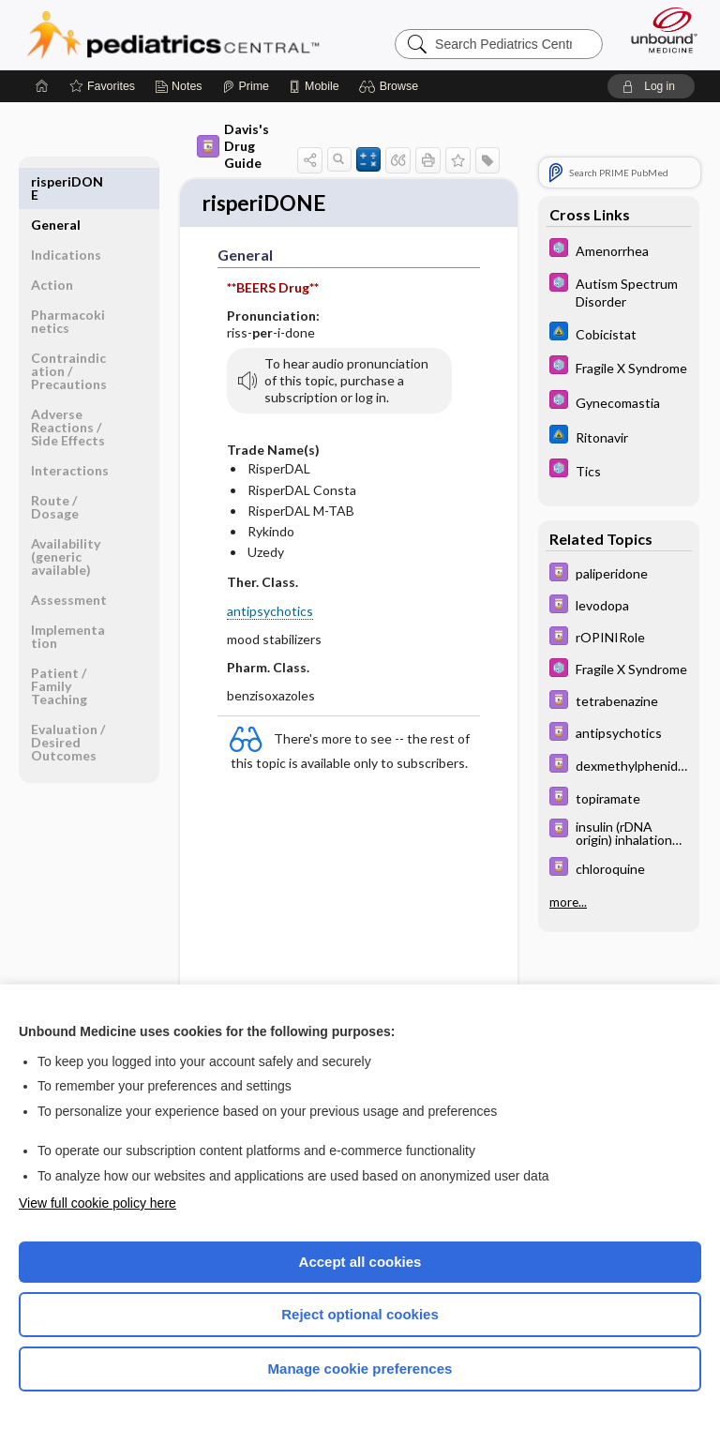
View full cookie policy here (97, 1203)
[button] (391, 86)
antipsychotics (270, 613)
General (56, 181)
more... (568, 902)
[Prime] (245, 86)
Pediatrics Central (173, 34)
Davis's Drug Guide (233, 146)
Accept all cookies (360, 1262)
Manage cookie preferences (360, 1368)
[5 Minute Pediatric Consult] (618, 250)
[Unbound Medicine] (658, 30)
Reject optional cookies (360, 1314)
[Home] (42, 86)
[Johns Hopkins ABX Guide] (618, 333)
